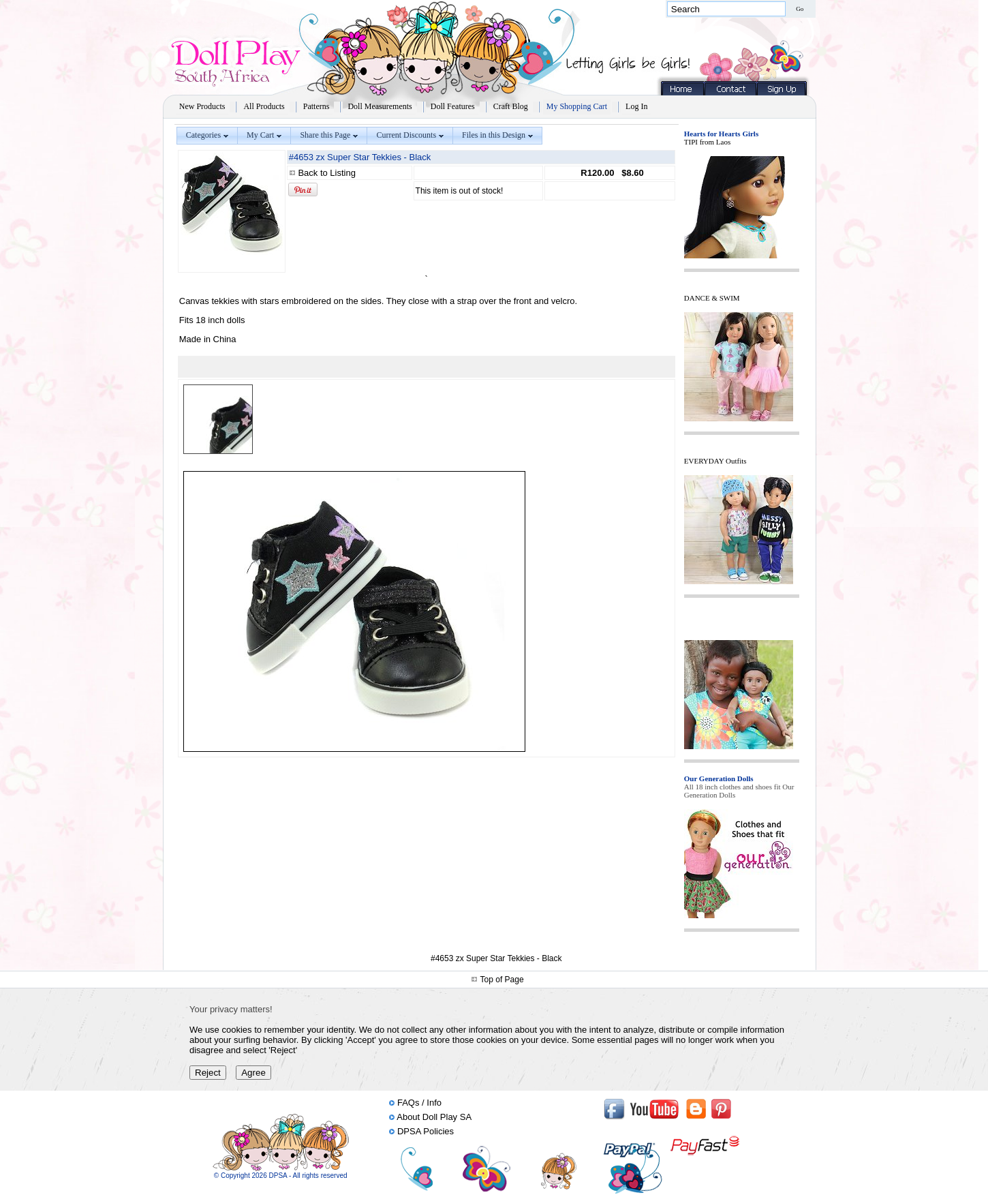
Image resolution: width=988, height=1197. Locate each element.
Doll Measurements (380, 106)
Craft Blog (510, 106)
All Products (263, 106)
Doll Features (453, 106)
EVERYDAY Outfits (715, 461)
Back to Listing (327, 173)
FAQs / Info (419, 1102)
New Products (202, 106)
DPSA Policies (425, 1131)
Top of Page (502, 979)
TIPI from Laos (707, 142)
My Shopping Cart (576, 106)
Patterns (316, 106)
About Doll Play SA (434, 1117)
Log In (636, 106)
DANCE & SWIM (712, 298)
